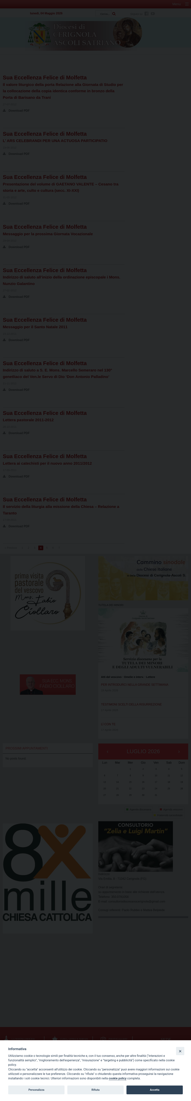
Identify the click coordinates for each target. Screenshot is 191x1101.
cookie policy (117, 1078)
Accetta (154, 1089)
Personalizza (36, 1089)
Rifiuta (95, 1089)
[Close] (180, 1051)
